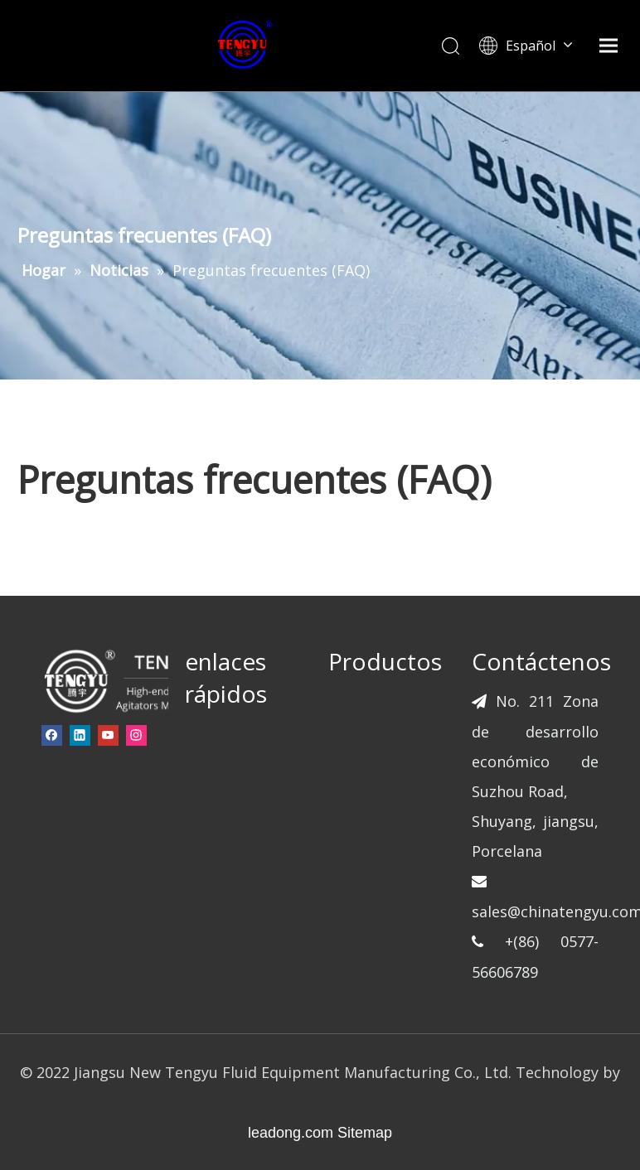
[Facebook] (51, 735)
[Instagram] (136, 735)
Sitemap (364, 1132)
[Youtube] (108, 735)
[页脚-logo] (133, 680)
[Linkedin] (80, 735)
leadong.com (290, 1132)
